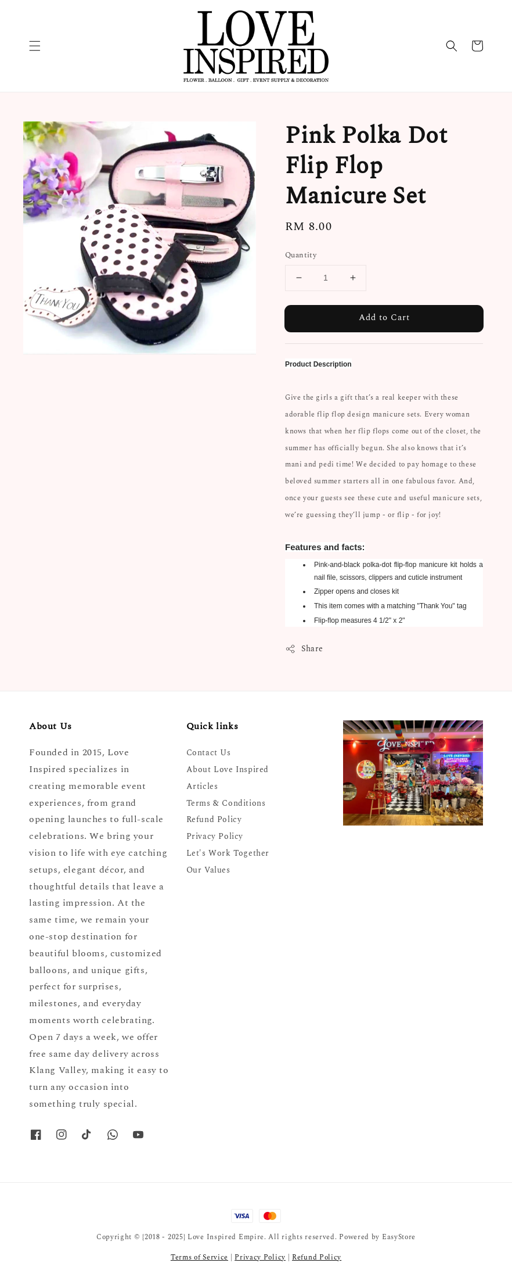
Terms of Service (199, 1257)
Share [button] (304, 649)
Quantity (300, 255)
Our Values (208, 870)
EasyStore (399, 1237)
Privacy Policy (214, 836)
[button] (35, 46)
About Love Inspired (227, 769)
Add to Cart (384, 317)
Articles (202, 786)
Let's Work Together (227, 853)
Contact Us (208, 753)
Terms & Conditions (226, 803)
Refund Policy (214, 819)
